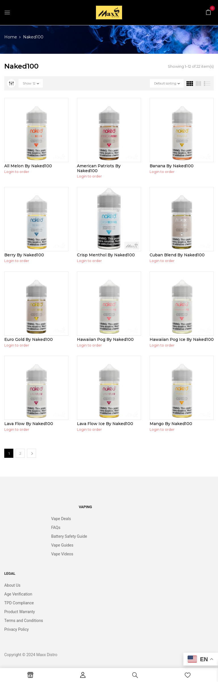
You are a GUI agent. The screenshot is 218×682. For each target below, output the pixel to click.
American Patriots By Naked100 (99, 168)
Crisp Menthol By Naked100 (106, 254)
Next (31, 453)
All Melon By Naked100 (28, 165)
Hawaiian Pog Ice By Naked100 (182, 339)
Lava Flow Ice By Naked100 (105, 423)
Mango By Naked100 (171, 423)
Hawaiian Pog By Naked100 (105, 339)
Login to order (16, 172)
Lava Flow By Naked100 (28, 423)
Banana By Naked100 (172, 165)
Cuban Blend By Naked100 (177, 254)
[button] (208, 12)
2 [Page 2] (20, 453)
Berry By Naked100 (24, 254)
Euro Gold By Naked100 (28, 339)
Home (10, 37)
